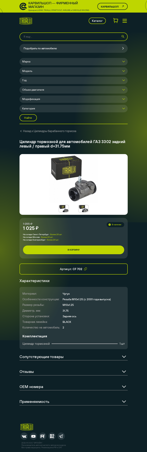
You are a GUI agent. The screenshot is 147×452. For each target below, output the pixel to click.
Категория (28, 108)
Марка (26, 61)
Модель (27, 70)
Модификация (31, 99)
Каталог (97, 20)
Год (24, 80)
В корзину (74, 250)
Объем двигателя (33, 89)
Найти (28, 117)
